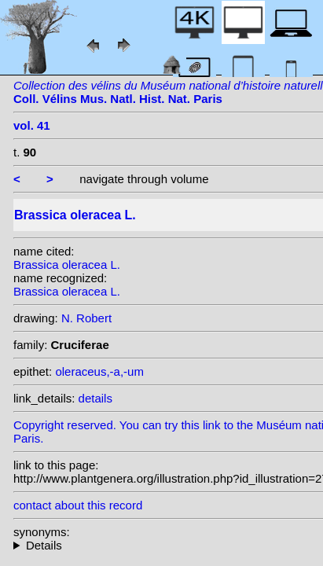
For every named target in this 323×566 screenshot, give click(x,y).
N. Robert (86, 318)
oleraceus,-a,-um (99, 371)
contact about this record (77, 505)
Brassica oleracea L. (66, 264)
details (95, 398)
